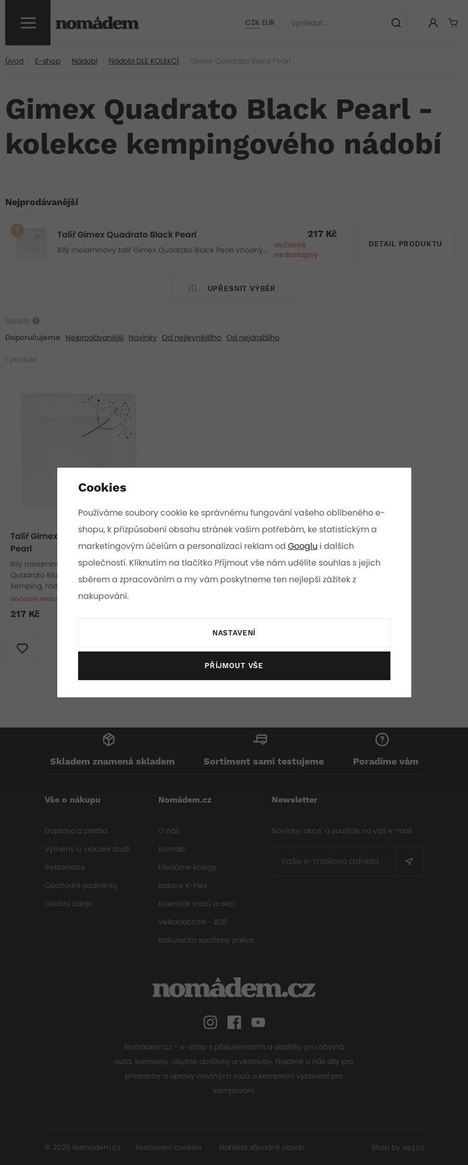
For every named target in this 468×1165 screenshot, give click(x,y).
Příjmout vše (233, 666)
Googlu (304, 546)
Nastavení (233, 633)
